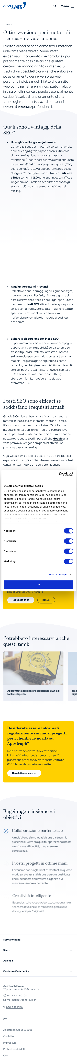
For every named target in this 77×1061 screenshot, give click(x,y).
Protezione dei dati (14, 1049)
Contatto (8, 1036)
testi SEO (25, 107)
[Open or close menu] (72, 6)
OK (38, 584)
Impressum (10, 1042)
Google (58, 438)
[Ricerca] (55, 6)
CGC (6, 1055)
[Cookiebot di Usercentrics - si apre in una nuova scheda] (58, 474)
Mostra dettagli (57, 574)
